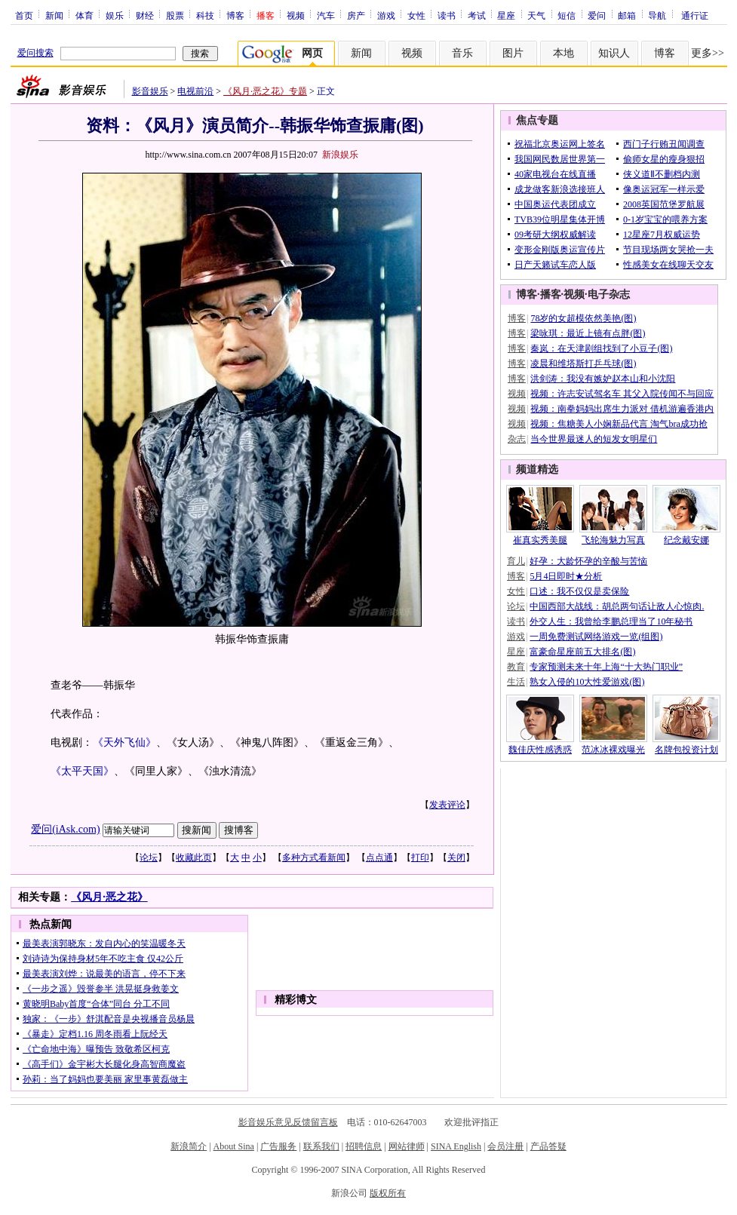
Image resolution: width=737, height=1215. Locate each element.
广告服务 (278, 1146)
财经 (145, 15)
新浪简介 (188, 1146)
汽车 (326, 15)
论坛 (149, 857)
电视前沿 (195, 91)
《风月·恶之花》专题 (265, 91)
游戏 (386, 15)
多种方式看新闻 (313, 857)
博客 (235, 15)
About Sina (233, 1146)
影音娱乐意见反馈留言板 (288, 1122)
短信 (566, 15)
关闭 (456, 857)
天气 (536, 15)
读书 (447, 15)
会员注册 (505, 1146)
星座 (506, 15)
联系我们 (321, 1146)
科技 (205, 15)
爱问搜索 (35, 53)
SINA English (456, 1146)
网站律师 (406, 1146)
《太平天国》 (82, 771)
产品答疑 (548, 1146)
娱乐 (115, 15)
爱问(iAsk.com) (65, 829)
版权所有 (388, 1193)
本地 (563, 53)
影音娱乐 (150, 91)
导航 (657, 15)
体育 (84, 15)
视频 (296, 15)
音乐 (462, 53)
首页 (24, 15)
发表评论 (447, 804)
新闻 (54, 15)
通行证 (694, 15)
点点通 (379, 857)
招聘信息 (363, 1146)
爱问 (597, 15)
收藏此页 (194, 857)
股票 (175, 15)
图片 (513, 53)
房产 (356, 15)
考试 (477, 15)
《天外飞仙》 (124, 742)
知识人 (614, 53)
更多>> (707, 53)
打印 (420, 857)
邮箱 (627, 15)
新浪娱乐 (340, 154)
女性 (416, 15)
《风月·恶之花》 (109, 897)
